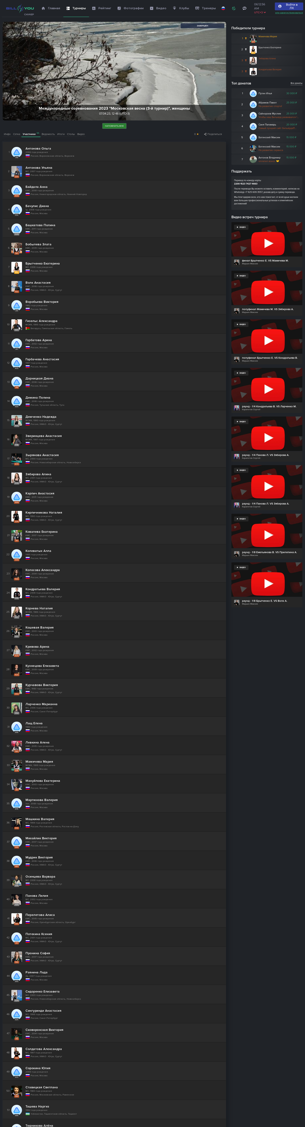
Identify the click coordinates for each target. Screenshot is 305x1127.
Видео (81, 134)
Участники (31, 134)
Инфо (7, 134)
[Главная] (20, 8)
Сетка (16, 134)
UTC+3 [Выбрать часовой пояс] (260, 12)
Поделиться (213, 134)
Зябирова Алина (267, 58)
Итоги (61, 134)
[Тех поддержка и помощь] (244, 8)
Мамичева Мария (268, 36)
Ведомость (48, 134)
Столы (71, 134)
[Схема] (234, 8)
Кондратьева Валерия (270, 69)
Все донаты (296, 83)
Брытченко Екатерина (270, 47)
